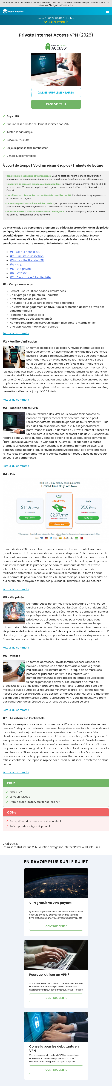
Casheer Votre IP (58, 21)
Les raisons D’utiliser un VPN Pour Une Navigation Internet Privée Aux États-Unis (51, 847)
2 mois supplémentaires (56, 93)
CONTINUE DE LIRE (56, 926)
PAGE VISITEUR (56, 104)
